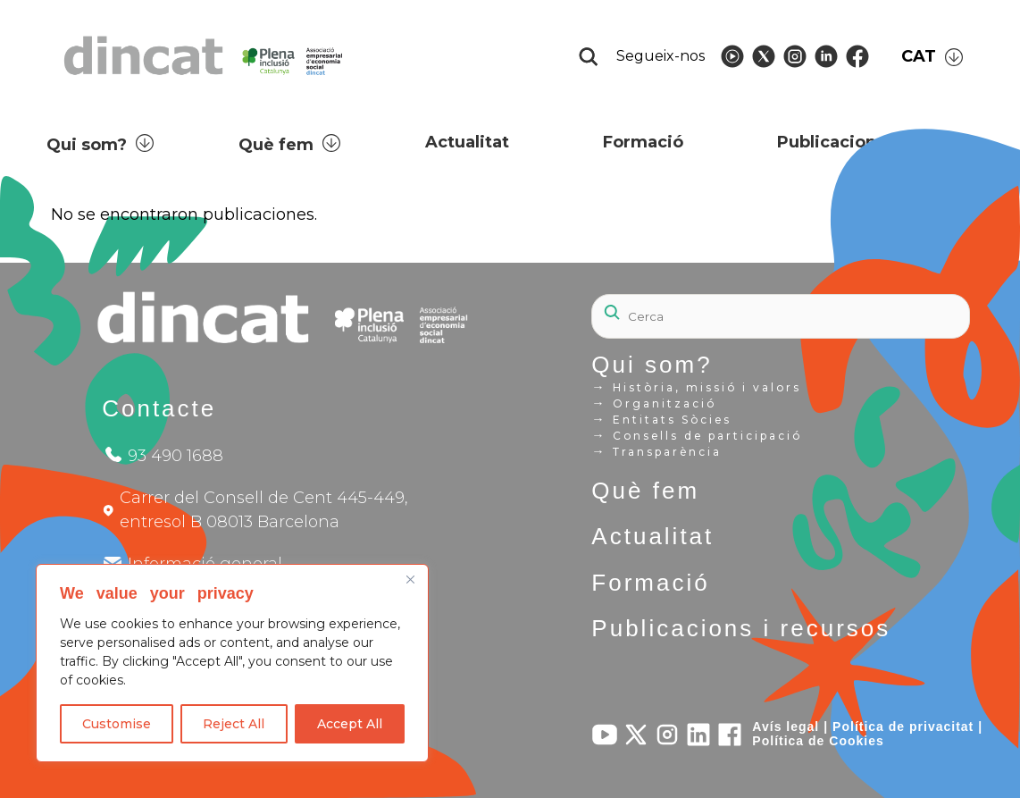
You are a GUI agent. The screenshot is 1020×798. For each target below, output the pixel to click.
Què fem (645, 490)
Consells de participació (696, 435)
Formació (650, 582)
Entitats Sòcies (661, 419)
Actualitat (652, 536)
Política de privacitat (903, 726)
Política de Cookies (817, 741)
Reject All (233, 724)
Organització (653, 403)
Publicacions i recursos (740, 628)
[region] (232, 663)
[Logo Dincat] (205, 79)
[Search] (780, 316)
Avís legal (785, 726)
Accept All (349, 724)
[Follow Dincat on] (732, 56)
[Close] (410, 579)
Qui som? (651, 364)
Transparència (656, 451)
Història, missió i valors (695, 387)
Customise (116, 724)
